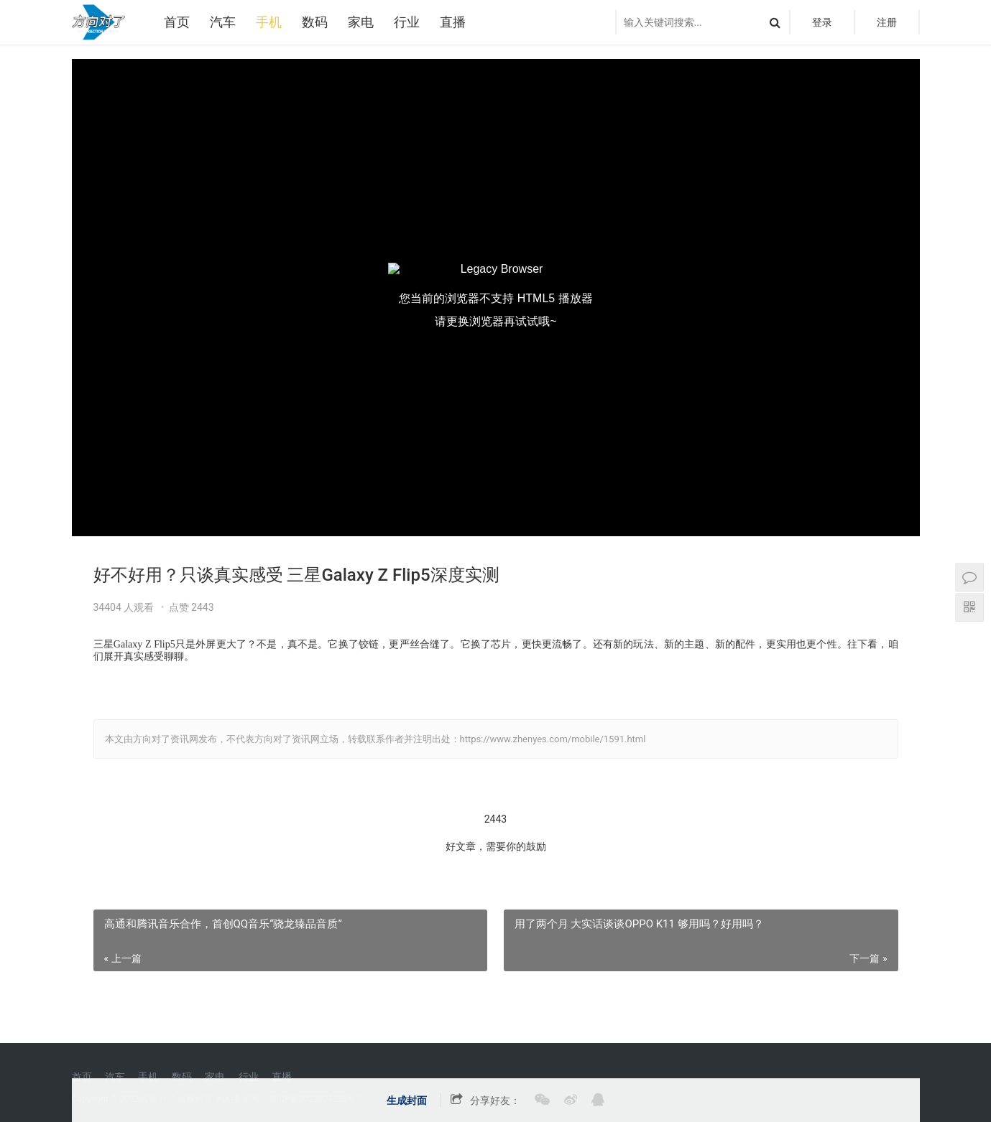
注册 (887, 22)
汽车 (223, 21)
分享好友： (495, 1100)
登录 (822, 22)
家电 (361, 21)
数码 (315, 21)
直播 (453, 21)
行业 (407, 21)
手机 (269, 21)
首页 (177, 21)
